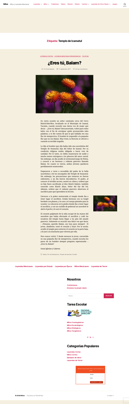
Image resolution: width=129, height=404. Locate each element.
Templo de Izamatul (66, 254)
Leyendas (36, 4)
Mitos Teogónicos (74, 335)
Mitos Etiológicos (74, 332)
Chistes (77, 4)
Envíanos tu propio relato (77, 292)
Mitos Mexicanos (88, 266)
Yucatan (86, 56)
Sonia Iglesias (50, 69)
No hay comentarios (82, 69)
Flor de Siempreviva (53, 254)
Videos (63, 4)
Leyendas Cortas (46, 56)
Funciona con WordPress (35, 399)
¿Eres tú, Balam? (64, 62)
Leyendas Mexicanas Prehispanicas (67, 56)
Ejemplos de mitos (74, 361)
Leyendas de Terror (24, 270)
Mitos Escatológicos (75, 329)
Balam (45, 254)
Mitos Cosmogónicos (75, 326)
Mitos (5, 4)
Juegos (114, 4)
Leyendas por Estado (47, 266)
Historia (70, 4)
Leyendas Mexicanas (25, 266)
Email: (91, 381)
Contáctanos (72, 289)
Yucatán (75, 254)
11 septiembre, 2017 (65, 69)
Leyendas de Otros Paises (100, 4)
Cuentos (84, 4)
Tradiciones (55, 4)
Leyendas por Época (68, 266)
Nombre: (92, 378)
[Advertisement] (64, 20)
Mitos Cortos (72, 358)
